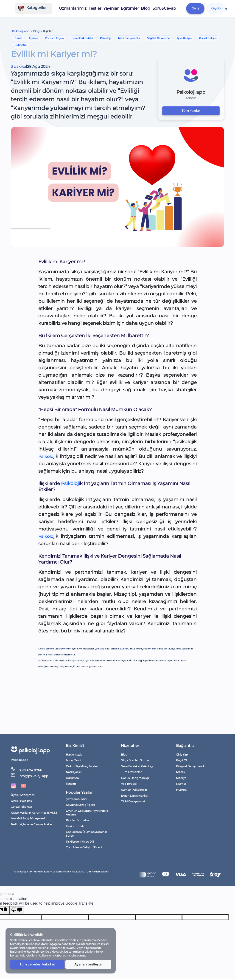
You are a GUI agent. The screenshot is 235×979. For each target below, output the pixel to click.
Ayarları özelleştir (88, 964)
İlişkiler (33, 38)
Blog (148, 8)
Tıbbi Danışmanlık (129, 38)
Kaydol (217, 8)
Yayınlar (114, 8)
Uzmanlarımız (76, 8)
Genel (18, 38)
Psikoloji (105, 38)
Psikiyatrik (20, 45)
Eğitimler (132, 8)
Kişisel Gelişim (208, 38)
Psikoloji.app (20, 31)
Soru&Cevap (166, 8)
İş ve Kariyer (184, 38)
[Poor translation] (16, 910)
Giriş (197, 8)
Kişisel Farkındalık (82, 38)
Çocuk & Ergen (54, 38)
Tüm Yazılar (191, 111)
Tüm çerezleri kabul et (37, 964)
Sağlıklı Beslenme (158, 38)
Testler (97, 8)
